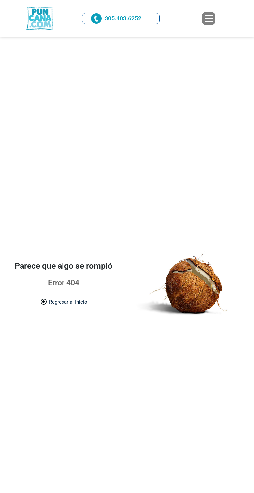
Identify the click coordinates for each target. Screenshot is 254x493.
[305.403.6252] (96, 18)
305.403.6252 (123, 18)
